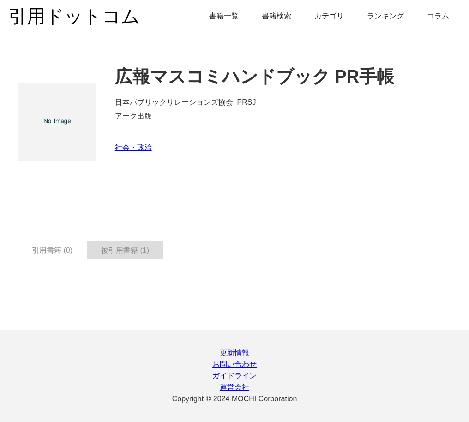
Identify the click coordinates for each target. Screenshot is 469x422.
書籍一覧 (224, 16)
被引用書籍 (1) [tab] (125, 250)
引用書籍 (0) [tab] (52, 250)
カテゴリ (329, 16)
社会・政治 (133, 147)
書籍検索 (276, 16)
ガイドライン (234, 376)
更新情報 (234, 353)
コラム (438, 16)
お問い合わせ (234, 364)
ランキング (385, 16)
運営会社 (234, 387)
